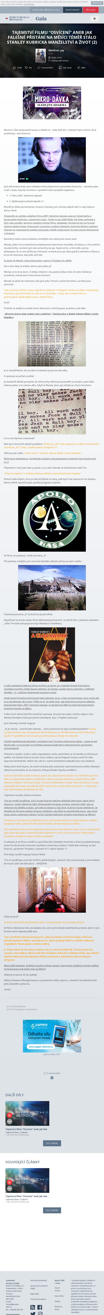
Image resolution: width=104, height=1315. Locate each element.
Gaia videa (59, 1253)
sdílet (81, 67)
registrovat (73, 9)
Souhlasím (97, 3)
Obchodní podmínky (38, 1237)
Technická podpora (38, 1256)
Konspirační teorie (59, 60)
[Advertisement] (52, 1202)
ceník (46, 9)
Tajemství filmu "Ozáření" (16, 1110)
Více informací (29, 4)
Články (57, 1258)
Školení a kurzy (58, 1265)
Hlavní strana (57, 1246)
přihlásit (91, 9)
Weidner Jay (56, 50)
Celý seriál (52, 1121)
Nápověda (34, 1251)
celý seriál (65, 67)
